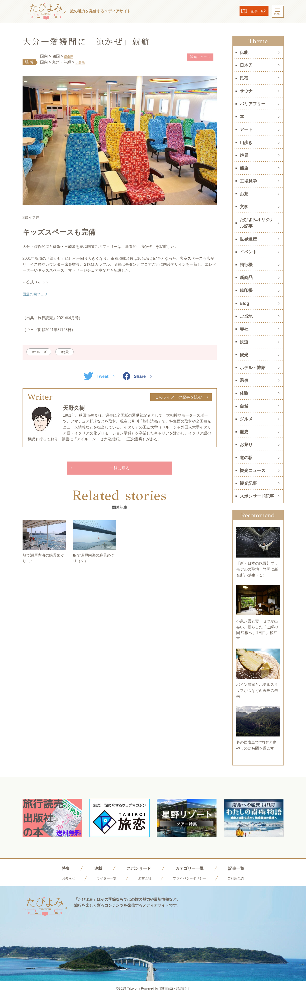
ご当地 (246, 316)
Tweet (94, 377)
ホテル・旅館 (252, 367)
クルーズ (42, 352)
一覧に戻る (120, 469)
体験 (244, 393)
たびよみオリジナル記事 (257, 223)
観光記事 (248, 483)
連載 (93, 868)
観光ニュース (197, 57)
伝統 (244, 52)
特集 (59, 868)
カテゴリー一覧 (191, 868)
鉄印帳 (246, 290)
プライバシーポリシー (192, 878)
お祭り (246, 444)
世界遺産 (248, 239)
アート (246, 129)
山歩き (246, 142)
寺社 (244, 329)
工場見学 (248, 181)
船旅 (244, 168)
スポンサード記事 (257, 496)
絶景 (73, 352)
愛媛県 (69, 56)
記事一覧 (251, 12)
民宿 (244, 78)
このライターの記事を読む (177, 398)
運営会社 (143, 878)
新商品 (246, 277)
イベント (248, 252)
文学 (244, 206)
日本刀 (246, 65)
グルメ (246, 419)
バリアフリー (252, 103)
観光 (244, 354)
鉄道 (244, 342)
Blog (244, 303)
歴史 (244, 431)
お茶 (244, 194)
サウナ (246, 91)
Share (136, 377)
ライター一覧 (103, 878)
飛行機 (246, 264)
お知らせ (62, 878)
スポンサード (136, 868)
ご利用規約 (241, 878)
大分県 (81, 62)
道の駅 (246, 457)
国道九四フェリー (38, 294)
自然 (244, 406)
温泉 (244, 380)
